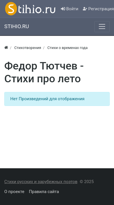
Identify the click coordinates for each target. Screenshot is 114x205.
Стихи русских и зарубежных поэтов (40, 181)
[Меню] (102, 26)
